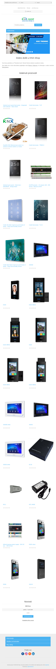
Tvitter (26, 653)
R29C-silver (32, 544)
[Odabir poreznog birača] (12, 2)
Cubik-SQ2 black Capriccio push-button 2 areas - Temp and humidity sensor (14, 265)
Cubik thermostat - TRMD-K (36, 145)
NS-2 (4, 504)
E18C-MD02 (32, 384)
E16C (4, 305)
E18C (30, 345)
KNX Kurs (28, 606)
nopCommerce (30, 666)
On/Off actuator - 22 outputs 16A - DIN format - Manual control (39, 185)
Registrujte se (21, 8)
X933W (31, 265)
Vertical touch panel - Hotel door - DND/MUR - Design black (12, 185)
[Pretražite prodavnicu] (24, 25)
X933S (31, 424)
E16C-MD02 (6, 345)
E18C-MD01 (6, 384)
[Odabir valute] (28, 2)
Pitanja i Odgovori (32, 65)
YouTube (33, 653)
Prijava (28, 8)
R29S (4, 584)
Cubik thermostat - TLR (35, 105)
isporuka (47, 664)
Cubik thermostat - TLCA (36, 225)
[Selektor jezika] (44, 2)
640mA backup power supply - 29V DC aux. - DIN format (13, 545)
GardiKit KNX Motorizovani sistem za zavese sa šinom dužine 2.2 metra (13, 145)
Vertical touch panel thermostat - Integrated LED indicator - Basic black (15, 106)
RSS (29, 653)
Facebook (22, 653)
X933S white (6, 464)
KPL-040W (32, 504)
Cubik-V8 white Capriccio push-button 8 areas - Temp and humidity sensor (14, 225)
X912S (31, 584)
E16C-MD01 (32, 305)
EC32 (30, 464)
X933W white (6, 424)
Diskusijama (5, 67)
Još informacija (28, 616)
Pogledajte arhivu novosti (28, 620)
